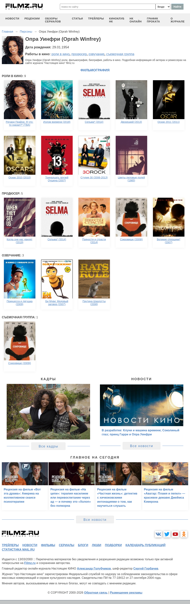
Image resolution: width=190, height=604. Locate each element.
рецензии (32, 18)
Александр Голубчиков (94, 568)
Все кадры (48, 446)
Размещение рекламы (126, 592)
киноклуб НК (116, 20)
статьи (77, 18)
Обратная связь (96, 592)
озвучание (97, 54)
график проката (153, 20)
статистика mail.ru (18, 549)
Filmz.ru (30, 563)
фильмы (48, 545)
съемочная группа (120, 54)
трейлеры (96, 18)
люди (96, 545)
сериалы (66, 545)
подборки (113, 545)
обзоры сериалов (53, 20)
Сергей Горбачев (145, 568)
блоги (83, 545)
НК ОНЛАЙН (136, 20)
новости (12, 18)
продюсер (79, 54)
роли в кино (61, 54)
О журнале (178, 20)
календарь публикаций (145, 545)
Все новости (141, 446)
